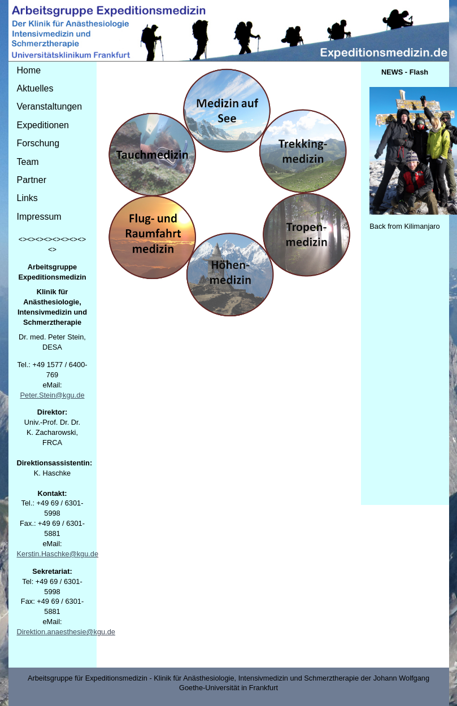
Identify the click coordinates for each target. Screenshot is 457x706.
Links (27, 198)
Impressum (39, 216)
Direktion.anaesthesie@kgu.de (66, 631)
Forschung (38, 143)
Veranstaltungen (49, 106)
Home (29, 70)
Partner (31, 180)
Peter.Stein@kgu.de (52, 395)
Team (28, 162)
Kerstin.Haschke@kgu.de (58, 554)
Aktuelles (35, 88)
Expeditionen (43, 125)
